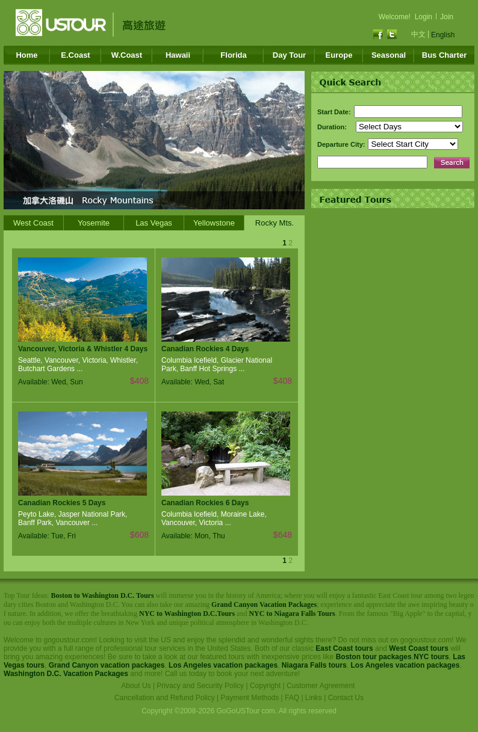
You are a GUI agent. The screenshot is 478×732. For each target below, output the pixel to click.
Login (423, 17)
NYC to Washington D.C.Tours (187, 613)
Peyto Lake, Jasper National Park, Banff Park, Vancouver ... (72, 518)
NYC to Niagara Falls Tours (292, 613)
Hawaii (178, 55)
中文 (418, 34)
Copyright (265, 685)
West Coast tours (418, 648)
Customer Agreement (321, 685)
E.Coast (75, 55)
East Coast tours (344, 648)
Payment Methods (250, 698)
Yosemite (94, 222)
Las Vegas (153, 222)
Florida (233, 55)
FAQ (292, 698)
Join (446, 17)
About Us (136, 685)
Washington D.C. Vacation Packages (66, 673)
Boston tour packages (374, 657)
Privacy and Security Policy (200, 685)
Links (313, 698)
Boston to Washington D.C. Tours (102, 595)
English (443, 35)
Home (26, 55)
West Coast (33, 222)
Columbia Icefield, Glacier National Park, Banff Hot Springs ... (216, 364)
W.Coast (126, 55)
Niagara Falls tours (314, 665)
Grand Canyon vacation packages (107, 665)
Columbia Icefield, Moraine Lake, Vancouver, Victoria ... (214, 518)
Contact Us (346, 698)
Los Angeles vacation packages (223, 665)
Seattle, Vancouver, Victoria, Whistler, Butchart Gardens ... (78, 364)
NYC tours (431, 657)
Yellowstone (214, 222)
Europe (339, 55)
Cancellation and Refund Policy (164, 698)
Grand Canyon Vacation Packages (264, 604)
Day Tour (289, 55)
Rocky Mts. (274, 222)
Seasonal (388, 55)
